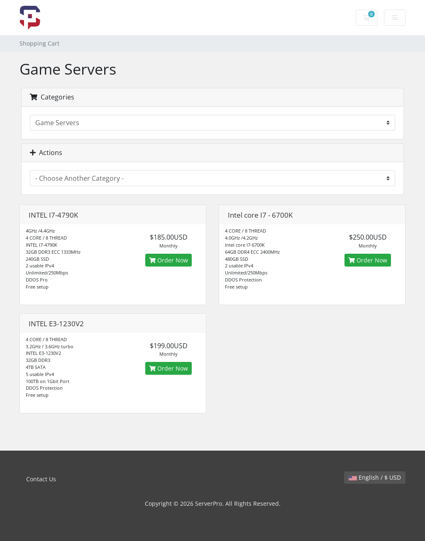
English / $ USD (375, 477)
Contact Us (41, 479)
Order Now (168, 260)
